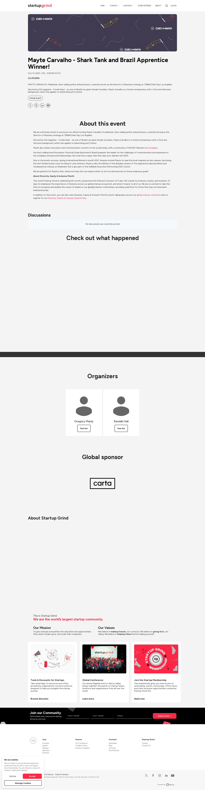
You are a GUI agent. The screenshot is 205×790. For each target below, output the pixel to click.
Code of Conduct (61, 774)
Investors (45, 743)
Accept (32, 776)
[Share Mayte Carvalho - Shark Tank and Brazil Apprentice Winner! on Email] (48, 105)
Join (102, 6)
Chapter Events (81, 746)
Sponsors (45, 750)
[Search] (167, 6)
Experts (45, 746)
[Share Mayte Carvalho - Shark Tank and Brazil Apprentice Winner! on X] (36, 105)
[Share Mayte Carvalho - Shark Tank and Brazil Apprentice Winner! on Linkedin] (42, 105)
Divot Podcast (114, 750)
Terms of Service (47, 774)
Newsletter (113, 743)
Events (113, 6)
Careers (145, 743)
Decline (12, 776)
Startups (45, 748)
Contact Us (146, 746)
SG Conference (81, 743)
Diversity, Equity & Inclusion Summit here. (67, 198)
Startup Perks (144, 6)
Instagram (153, 148)
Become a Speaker (82, 748)
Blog (110, 746)
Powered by (166, 784)
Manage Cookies (23, 783)
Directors (45, 753)
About (158, 6)
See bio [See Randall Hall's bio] (121, 428)
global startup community (149, 195)
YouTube (112, 748)
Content (127, 6)
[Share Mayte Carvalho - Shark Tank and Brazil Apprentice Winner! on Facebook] (30, 105)
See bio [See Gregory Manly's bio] (84, 428)
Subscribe (163, 716)
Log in (173, 6)
